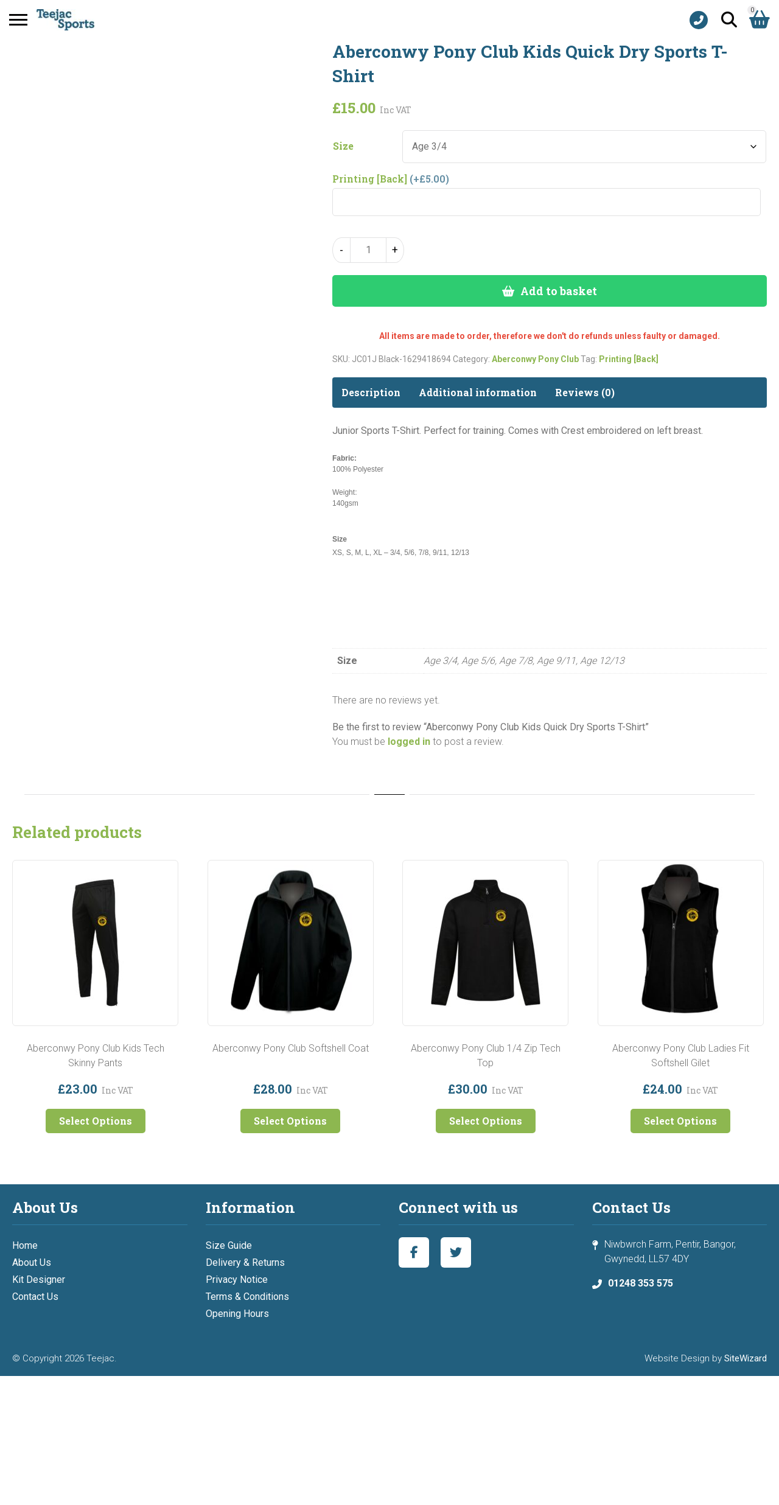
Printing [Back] (628, 359)
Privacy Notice (237, 1279)
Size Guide (229, 1245)
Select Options (95, 1120)
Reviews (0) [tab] (585, 392)
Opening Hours (237, 1313)
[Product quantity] (368, 250)
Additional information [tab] (478, 392)
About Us (31, 1262)
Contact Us (35, 1296)
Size (343, 146)
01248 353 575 (640, 1283)
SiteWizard (745, 1358)
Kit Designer (38, 1279)
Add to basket (558, 291)
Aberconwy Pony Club (535, 359)
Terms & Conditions (247, 1296)
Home (25, 1245)
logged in (409, 741)
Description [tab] (370, 392)
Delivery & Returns (245, 1262)
